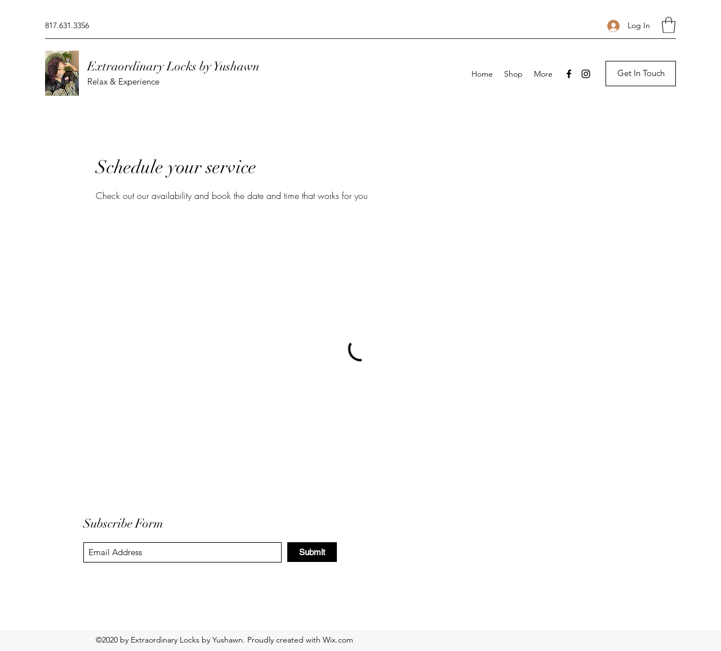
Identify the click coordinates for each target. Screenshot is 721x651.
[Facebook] (569, 73)
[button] (668, 25)
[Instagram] (585, 73)
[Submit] (312, 552)
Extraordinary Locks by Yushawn (173, 66)
